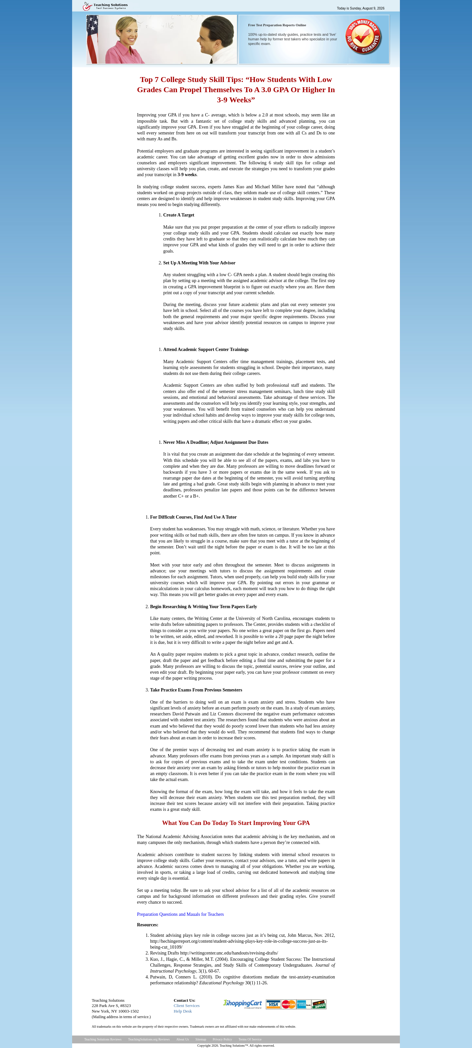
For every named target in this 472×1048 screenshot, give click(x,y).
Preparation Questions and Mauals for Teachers (180, 914)
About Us (182, 1039)
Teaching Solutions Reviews (103, 1039)
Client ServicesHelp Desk (187, 1008)
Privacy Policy (222, 1039)
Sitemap (200, 1039)
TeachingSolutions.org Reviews (149, 1039)
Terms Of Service (250, 1039)
